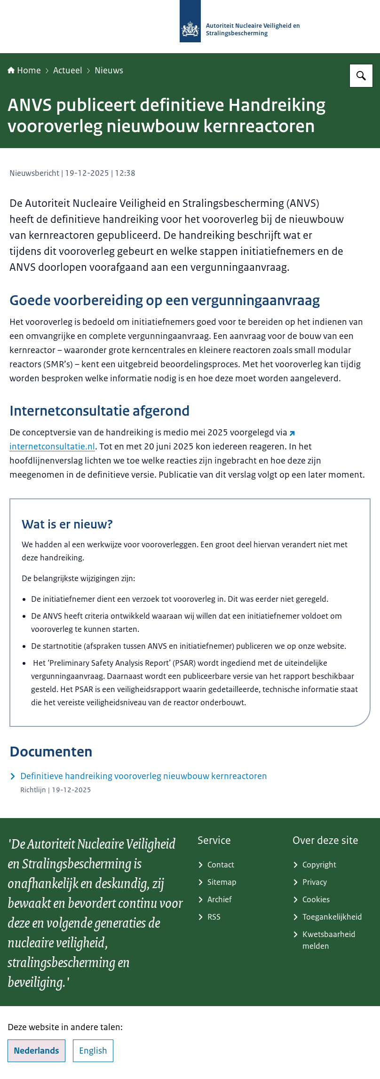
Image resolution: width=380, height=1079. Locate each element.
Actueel (67, 70)
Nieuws (109, 70)
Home (24, 70)
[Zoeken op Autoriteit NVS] (361, 75)
